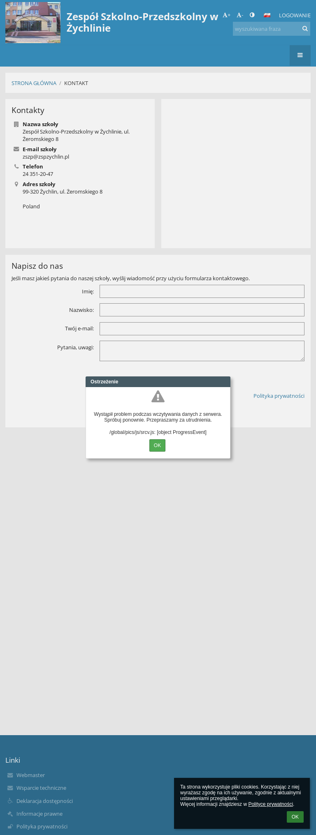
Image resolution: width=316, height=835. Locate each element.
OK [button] (295, 817)
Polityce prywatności (270, 804)
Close (224, 381)
